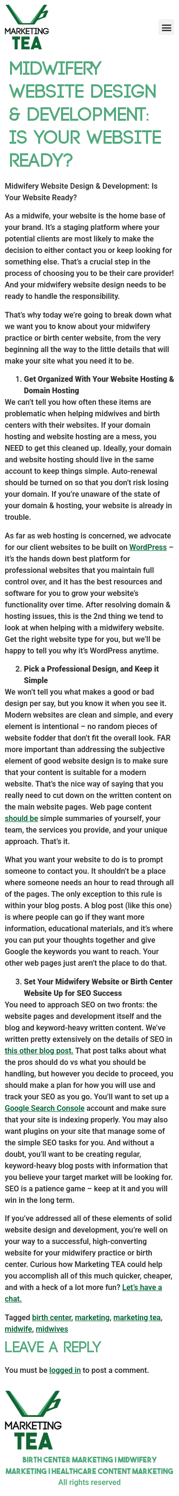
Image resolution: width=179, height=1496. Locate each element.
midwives (52, 1329)
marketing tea (136, 1317)
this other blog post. (39, 1050)
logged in (65, 1370)
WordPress (148, 547)
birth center (51, 1317)
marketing (92, 1317)
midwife (18, 1329)
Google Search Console (44, 1108)
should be (21, 818)
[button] (166, 27)
